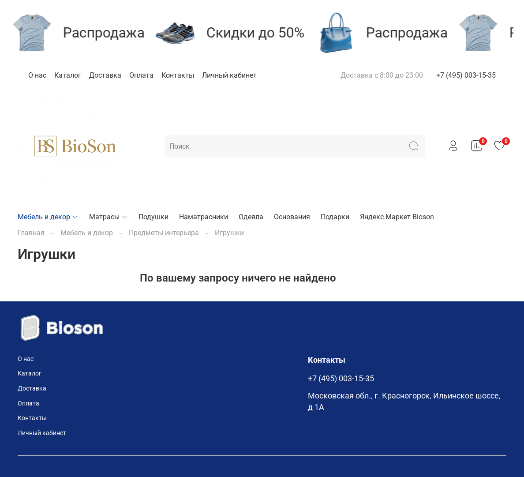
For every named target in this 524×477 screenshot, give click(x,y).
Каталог (67, 75)
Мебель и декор (48, 217)
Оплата (141, 75)
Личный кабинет (229, 75)
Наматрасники (203, 217)
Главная (31, 233)
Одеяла (251, 217)
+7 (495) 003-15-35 (466, 75)
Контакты (177, 75)
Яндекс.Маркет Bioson (397, 217)
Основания (292, 217)
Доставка (105, 75)
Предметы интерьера (164, 233)
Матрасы (108, 217)
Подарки (335, 217)
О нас (37, 75)
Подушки (153, 217)
